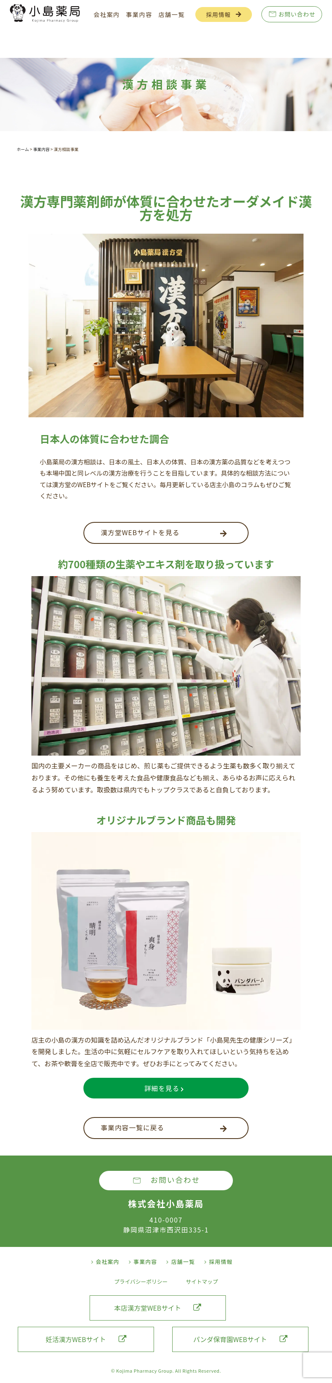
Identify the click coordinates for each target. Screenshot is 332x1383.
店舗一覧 (172, 14)
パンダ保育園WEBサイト (240, 1339)
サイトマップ (202, 1281)
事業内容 (139, 14)
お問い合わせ (296, 14)
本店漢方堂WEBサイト (157, 1308)
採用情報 (218, 14)
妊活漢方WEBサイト (86, 1339)
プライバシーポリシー (141, 1281)
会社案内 (107, 14)
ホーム (23, 149)
